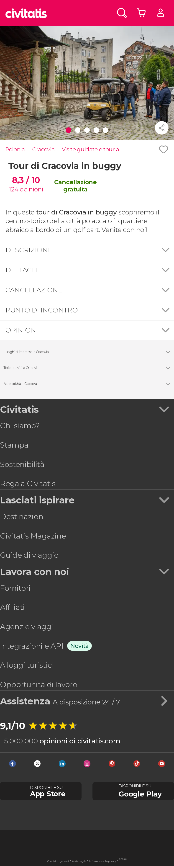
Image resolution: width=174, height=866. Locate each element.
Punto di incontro (41, 310)
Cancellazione (33, 290)
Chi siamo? (20, 425)
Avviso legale (79, 861)
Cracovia (43, 149)
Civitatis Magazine (33, 535)
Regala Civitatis (28, 483)
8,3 (26, 180)
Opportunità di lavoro (38, 684)
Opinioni (21, 330)
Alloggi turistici (27, 665)
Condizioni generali (58, 861)
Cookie (123, 859)
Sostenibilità (22, 464)
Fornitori (15, 588)
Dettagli (21, 270)
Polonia (15, 149)
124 (13, 189)
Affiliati (12, 607)
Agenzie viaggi (26, 626)
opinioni (31, 189)
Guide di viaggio (29, 555)
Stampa (14, 445)
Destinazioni (22, 516)
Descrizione (28, 250)
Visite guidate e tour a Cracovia (95, 149)
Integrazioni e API (31, 646)
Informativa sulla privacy (102, 861)
